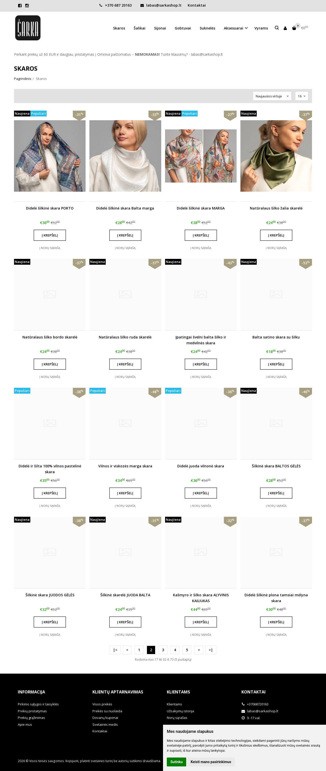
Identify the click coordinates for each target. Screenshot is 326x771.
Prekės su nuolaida (107, 711)
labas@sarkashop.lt (161, 5)
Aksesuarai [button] (233, 28)
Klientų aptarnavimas (117, 692)
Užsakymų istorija (180, 711)
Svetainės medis (105, 724)
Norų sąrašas (177, 717)
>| (211, 649)
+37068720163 (254, 704)
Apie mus (25, 724)
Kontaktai (197, 5)
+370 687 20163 (115, 5)
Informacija (31, 692)
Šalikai (139, 28)
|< (115, 649)
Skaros (119, 28)
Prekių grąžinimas (31, 717)
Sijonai (160, 28)
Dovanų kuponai (105, 717)
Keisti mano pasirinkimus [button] (211, 762)
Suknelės (207, 28)
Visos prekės (102, 704)
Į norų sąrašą (49, 248)
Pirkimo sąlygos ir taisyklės (38, 704)
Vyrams (261, 28)
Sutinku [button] (176, 762)
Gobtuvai (183, 28)
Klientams (178, 692)
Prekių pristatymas (32, 711)
